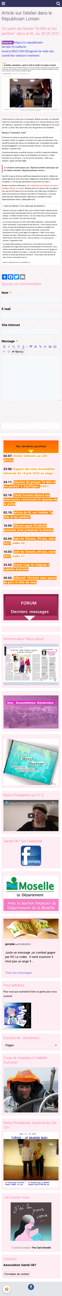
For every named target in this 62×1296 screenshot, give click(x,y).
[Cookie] (6, 1289)
